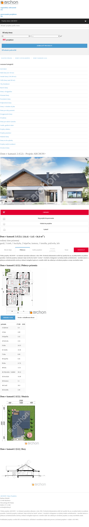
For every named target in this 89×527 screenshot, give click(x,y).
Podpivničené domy (6, 103)
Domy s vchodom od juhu (7, 106)
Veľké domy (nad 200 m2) (7, 80)
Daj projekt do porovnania (28, 218)
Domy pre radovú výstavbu (8, 121)
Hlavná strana (6, 58)
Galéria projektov (37, 250)
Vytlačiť (25, 229)
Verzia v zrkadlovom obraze (26, 317)
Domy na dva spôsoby (6, 140)
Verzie (66, 250)
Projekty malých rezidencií (7, 144)
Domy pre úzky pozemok (7, 110)
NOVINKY (3, 69)
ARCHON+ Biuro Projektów (8, 496)
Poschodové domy (5, 99)
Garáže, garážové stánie (7, 125)
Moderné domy (4, 137)
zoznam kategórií (6, 64)
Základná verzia (8, 317)
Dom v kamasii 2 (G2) (40, 58)
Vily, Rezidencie (5, 84)
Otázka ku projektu (27, 224)
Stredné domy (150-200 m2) (8, 76)
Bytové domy (4, 88)
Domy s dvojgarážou (22, 58)
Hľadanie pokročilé (9, 50)
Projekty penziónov (5, 133)
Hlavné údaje (8, 250)
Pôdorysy (22, 250)
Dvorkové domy (4, 148)
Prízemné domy (4, 95)
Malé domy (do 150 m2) (7, 73)
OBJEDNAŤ (81, 250)
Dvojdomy (3, 118)
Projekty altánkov (5, 129)
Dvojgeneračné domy (6, 114)
